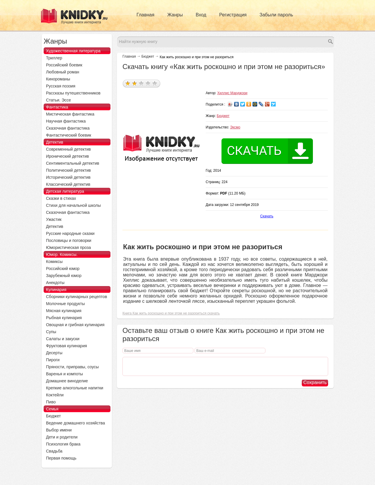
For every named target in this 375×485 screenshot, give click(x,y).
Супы (51, 331)
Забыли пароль (276, 14)
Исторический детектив (68, 177)
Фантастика (57, 107)
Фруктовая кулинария (66, 345)
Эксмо (235, 127)
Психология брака (63, 444)
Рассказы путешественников (73, 93)
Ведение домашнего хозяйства (75, 423)
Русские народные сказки (70, 233)
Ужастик (54, 219)
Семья (52, 409)
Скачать (266, 216)
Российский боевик (64, 65)
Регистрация (233, 14)
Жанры (175, 14)
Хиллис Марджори (232, 93)
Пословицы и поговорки (68, 240)
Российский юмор (62, 268)
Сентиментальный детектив (72, 163)
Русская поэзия (60, 86)
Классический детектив (68, 184)
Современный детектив (68, 149)
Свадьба (54, 451)
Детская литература (65, 191)
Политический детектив (68, 170)
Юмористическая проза (68, 247)
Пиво (51, 402)
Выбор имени (59, 430)
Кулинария (56, 289)
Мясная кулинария (63, 310)
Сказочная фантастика (68, 128)
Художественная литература (73, 51)
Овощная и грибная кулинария (75, 324)
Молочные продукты (65, 303)
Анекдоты (55, 282)
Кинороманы (58, 79)
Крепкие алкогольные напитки (74, 388)
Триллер (54, 58)
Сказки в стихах (61, 198)
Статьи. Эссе (58, 100)
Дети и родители (61, 437)
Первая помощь (61, 458)
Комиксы (54, 261)
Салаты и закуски (62, 338)
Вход (201, 14)
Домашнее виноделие (67, 381)
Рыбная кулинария (64, 317)
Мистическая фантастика (70, 114)
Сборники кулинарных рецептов (76, 296)
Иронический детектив (67, 156)
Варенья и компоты (64, 374)
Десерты (54, 352)
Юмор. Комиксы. (62, 254)
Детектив (54, 142)
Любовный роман (62, 72)
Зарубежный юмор (63, 275)
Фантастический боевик (68, 135)
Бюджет (148, 56)
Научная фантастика (66, 121)
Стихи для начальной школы (73, 205)
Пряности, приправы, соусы (72, 366)
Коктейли (55, 395)
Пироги (52, 359)
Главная (145, 14)
